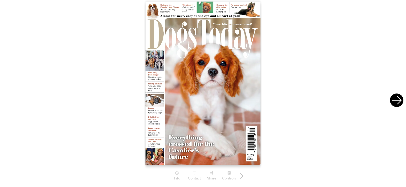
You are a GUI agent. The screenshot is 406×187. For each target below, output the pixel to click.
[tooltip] (177, 176)
